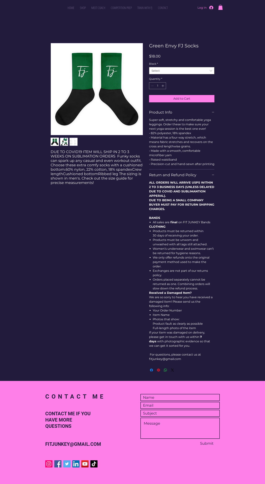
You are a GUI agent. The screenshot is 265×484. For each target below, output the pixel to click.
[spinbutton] (157, 86)
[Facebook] (57, 463)
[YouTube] (85, 463)
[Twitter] (66, 463)
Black (153, 63)
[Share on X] (172, 370)
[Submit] (207, 443)
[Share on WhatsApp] (165, 370)
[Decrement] (152, 86)
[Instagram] (48, 463)
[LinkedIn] (76, 463)
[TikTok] (94, 463)
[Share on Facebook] (151, 370)
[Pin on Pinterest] (158, 370)
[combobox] (181, 70)
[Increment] (163, 86)
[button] (220, 7)
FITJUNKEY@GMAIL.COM (73, 444)
